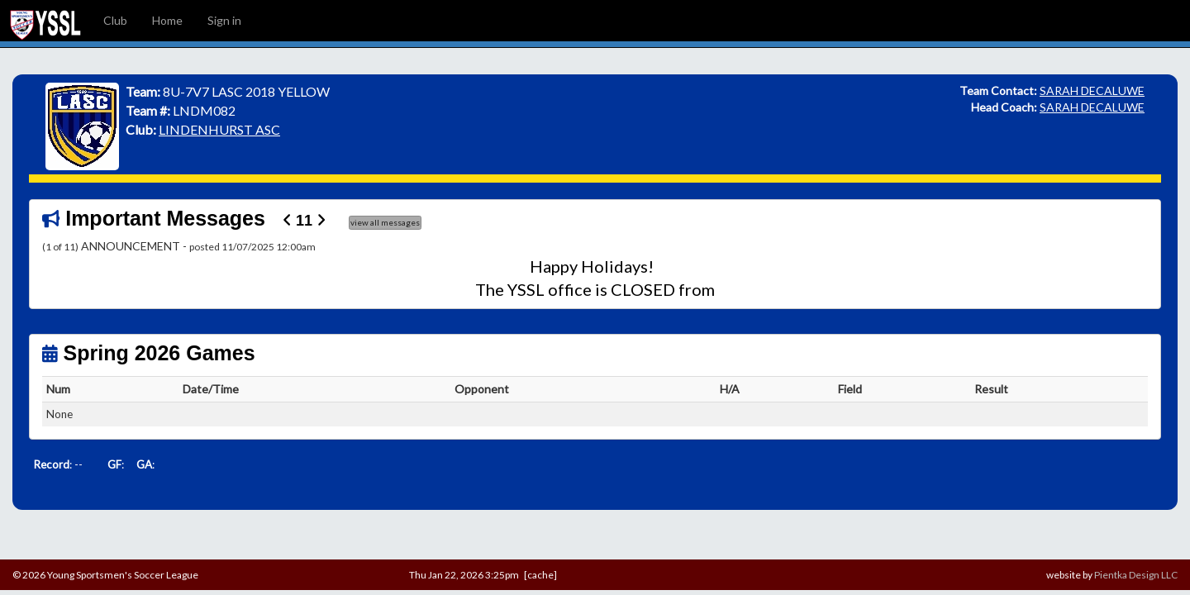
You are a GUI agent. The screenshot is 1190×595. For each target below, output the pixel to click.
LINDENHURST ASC (219, 129)
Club (115, 20)
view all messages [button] (385, 222)
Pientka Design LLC (1136, 575)
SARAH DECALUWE (1092, 90)
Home (167, 20)
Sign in (224, 20)
